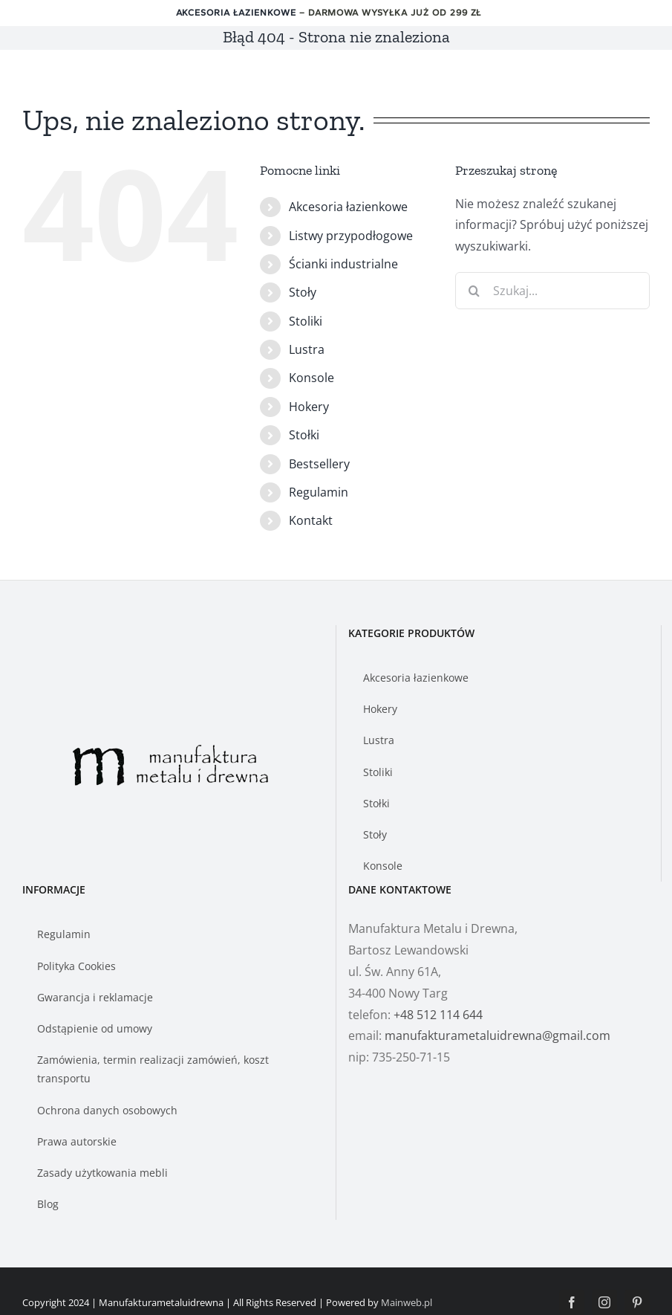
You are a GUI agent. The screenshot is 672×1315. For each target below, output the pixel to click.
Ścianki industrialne (343, 264)
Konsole (311, 377)
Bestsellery (319, 464)
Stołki (304, 435)
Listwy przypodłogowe (351, 235)
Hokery (309, 406)
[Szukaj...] (552, 290)
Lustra (306, 349)
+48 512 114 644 (438, 1015)
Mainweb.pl (406, 1302)
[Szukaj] (473, 290)
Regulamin (318, 492)
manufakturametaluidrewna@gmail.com (497, 1035)
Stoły (302, 292)
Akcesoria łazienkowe (236, 12)
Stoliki (305, 321)
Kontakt (311, 520)
